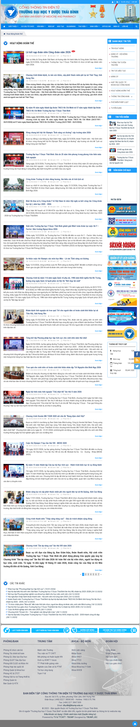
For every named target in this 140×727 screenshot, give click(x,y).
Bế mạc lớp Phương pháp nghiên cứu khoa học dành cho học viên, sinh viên (43, 594)
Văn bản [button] (41, 27)
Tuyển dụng (116, 108)
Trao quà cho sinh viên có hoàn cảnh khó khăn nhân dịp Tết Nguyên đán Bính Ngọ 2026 (63, 367)
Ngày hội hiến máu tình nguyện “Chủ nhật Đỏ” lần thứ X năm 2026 (53, 392)
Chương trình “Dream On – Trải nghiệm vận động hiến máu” (37, 612)
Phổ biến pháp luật (120, 102)
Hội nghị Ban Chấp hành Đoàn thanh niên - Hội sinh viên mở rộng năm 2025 (43, 597)
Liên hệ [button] (125, 26)
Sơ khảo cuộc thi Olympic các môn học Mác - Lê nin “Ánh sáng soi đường (57, 258)
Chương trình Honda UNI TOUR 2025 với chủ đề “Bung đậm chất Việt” (55, 416)
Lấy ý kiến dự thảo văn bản (47, 630)
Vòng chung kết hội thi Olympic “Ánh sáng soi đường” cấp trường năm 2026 (58, 132)
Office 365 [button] (106, 26)
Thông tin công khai (120, 96)
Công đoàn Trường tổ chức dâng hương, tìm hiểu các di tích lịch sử (55, 179)
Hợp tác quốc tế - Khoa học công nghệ (120, 83)
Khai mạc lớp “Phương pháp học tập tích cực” (31, 589)
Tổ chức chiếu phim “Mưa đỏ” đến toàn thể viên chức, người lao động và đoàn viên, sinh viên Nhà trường (55, 604)
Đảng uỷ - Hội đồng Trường (119, 55)
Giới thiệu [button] (13, 27)
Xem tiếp (98, 68)
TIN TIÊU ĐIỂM (122, 117)
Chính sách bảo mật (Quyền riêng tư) (80, 714)
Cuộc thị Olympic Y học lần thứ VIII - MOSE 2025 (46, 443)
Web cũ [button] (116, 26)
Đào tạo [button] (60, 26)
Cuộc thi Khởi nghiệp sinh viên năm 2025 (30, 609)
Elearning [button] (71, 26)
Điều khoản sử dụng (53, 714)
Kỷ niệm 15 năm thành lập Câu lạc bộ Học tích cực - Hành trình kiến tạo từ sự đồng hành (64, 465)
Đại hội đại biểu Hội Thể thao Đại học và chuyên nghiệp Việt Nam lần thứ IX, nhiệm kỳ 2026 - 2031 (121, 140)
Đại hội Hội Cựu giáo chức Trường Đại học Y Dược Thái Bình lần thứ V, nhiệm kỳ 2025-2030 (49, 607)
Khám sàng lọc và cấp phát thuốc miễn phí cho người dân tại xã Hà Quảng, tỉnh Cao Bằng (64, 492)
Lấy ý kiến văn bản (20, 630)
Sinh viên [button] (94, 27)
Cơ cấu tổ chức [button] (27, 26)
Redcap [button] (51, 26)
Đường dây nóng (85, 631)
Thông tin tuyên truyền (118, 63)
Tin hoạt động (117, 48)
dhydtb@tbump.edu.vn (73, 705)
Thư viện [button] (82, 27)
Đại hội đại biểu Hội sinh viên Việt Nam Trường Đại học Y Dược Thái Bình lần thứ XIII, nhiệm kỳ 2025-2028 (55, 592)
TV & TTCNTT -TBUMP (64, 717)
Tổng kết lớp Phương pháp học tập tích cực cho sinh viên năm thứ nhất (56, 338)
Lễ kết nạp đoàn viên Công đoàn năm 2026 (48, 52)
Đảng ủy (114, 77)
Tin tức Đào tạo (118, 71)
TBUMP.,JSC (91, 717)
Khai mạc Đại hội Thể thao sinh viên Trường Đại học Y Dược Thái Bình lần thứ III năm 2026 (121, 126)
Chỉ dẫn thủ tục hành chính (116, 631)
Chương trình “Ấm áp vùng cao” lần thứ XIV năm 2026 (48, 545)
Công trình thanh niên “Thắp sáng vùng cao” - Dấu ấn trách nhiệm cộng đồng (59, 519)
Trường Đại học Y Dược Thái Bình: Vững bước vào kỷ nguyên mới (121, 160)
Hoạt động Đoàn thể (120, 91)
